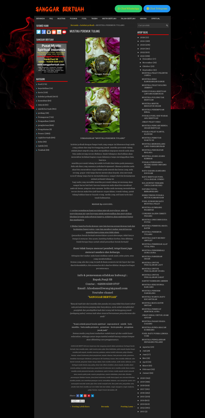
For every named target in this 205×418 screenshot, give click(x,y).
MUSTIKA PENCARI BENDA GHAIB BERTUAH (155, 127)
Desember (148, 59)
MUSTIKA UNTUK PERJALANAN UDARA (153, 270)
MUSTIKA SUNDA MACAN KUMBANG (154, 328)
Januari (146, 373)
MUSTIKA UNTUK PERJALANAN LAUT (152, 264)
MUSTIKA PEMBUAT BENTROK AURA (151, 310)
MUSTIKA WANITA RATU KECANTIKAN (153, 298)
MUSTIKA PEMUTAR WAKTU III (151, 139)
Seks (40, 142)
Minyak (143, 18)
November (148, 63)
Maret (146, 366)
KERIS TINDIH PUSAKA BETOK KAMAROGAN (153, 196)
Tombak (41, 150)
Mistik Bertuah (109, 18)
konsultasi (42, 101)
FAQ (51, 18)
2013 (142, 404)
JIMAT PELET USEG (151, 122)
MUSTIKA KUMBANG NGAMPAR (152, 208)
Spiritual (155, 18)
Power (41, 133)
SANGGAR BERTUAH (102, 297)
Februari (147, 369)
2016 (142, 393)
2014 (142, 400)
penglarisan (43, 125)
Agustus (146, 347)
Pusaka (73, 18)
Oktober (147, 66)
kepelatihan (43, 88)
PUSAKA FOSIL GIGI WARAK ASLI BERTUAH (155, 117)
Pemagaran (43, 117)
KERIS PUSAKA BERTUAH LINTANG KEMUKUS (154, 92)
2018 (142, 385)
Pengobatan (43, 129)
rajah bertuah (44, 138)
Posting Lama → (128, 406)
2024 (142, 45)
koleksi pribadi (87, 25)
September (148, 70)
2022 (142, 52)
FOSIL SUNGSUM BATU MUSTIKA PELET (153, 202)
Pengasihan (43, 121)
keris (40, 92)
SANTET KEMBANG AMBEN (155, 281)
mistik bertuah (44, 109)
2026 (142, 37)
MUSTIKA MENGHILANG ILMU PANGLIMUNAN (153, 145)
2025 (142, 41)
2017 (142, 389)
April (145, 362)
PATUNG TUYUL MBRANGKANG (150, 190)
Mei (144, 358)
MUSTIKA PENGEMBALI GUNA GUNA (153, 251)
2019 (142, 382)
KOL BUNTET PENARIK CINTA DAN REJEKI (153, 184)
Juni (145, 354)
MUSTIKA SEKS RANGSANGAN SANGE (153, 80)
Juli (144, 351)
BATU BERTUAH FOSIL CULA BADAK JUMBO (153, 178)
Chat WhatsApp (128, 8)
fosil (40, 84)
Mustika (61, 18)
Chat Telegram (157, 8)
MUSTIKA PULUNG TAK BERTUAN (153, 98)
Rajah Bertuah (128, 18)
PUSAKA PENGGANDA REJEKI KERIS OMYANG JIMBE (154, 164)
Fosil (84, 18)
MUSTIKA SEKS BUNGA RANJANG (153, 286)
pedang (41, 113)
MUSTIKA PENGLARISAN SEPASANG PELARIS (153, 341)
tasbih (41, 146)
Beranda (40, 18)
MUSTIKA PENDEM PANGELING (151, 292)
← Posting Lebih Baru (79, 406)
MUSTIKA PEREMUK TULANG (85, 31)
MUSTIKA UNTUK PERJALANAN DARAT (153, 276)
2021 (142, 56)
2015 (142, 397)
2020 (142, 378)
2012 (142, 408)
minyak (41, 105)
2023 (142, 49)
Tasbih (94, 18)
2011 (142, 411)
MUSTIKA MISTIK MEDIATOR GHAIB (151, 104)
